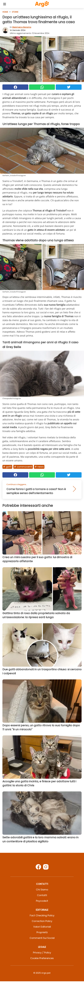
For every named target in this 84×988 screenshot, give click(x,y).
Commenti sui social (42, 938)
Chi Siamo (42, 889)
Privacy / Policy (42, 952)
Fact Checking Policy (42, 915)
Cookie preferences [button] (42, 958)
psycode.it (42, 901)
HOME (5, 12)
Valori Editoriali (42, 926)
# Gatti (7, 466)
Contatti (42, 895)
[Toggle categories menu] (4, 4)
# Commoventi (23, 466)
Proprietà (42, 932)
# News (39, 466)
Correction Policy (42, 921)
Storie (15, 12)
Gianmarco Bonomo (21, 27)
